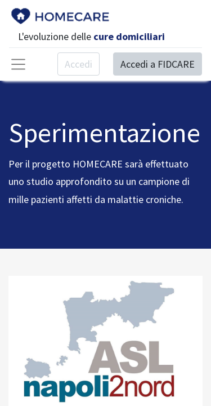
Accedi (78, 64)
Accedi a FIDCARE (157, 64)
